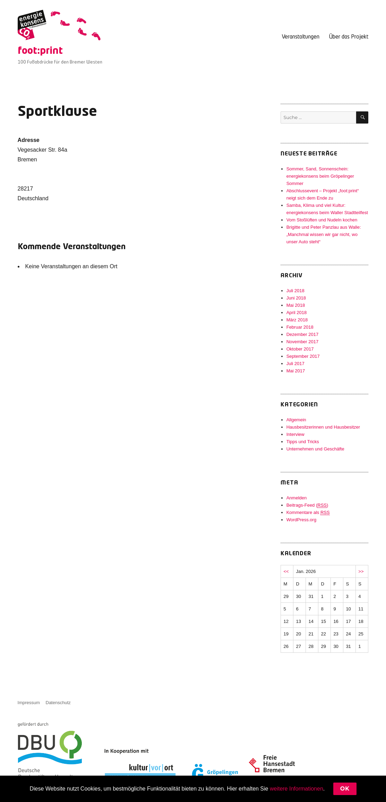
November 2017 (302, 341)
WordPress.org (301, 519)
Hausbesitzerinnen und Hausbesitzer (323, 427)
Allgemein (296, 419)
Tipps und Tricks (302, 441)
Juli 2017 (295, 363)
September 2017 (303, 356)
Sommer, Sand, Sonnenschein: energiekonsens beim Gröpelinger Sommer (320, 176)
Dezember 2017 (302, 334)
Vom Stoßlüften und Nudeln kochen (322, 219)
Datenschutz (58, 702)
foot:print (40, 51)
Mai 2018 (295, 305)
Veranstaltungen (300, 37)
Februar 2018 (300, 327)
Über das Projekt (348, 37)
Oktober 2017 (300, 349)
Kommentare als (308, 512)
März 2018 (297, 319)
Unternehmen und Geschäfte (315, 448)
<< (286, 571)
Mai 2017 (295, 370)
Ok (345, 788)
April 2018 (296, 312)
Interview (295, 434)
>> (360, 571)
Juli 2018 (295, 290)
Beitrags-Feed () (307, 505)
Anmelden (296, 497)
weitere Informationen (296, 789)
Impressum (29, 702)
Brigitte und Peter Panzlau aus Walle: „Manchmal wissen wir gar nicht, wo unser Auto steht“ (323, 234)
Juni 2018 (296, 298)
